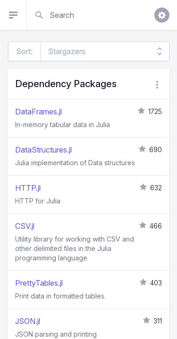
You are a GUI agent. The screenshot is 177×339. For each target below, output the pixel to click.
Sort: (24, 51)
